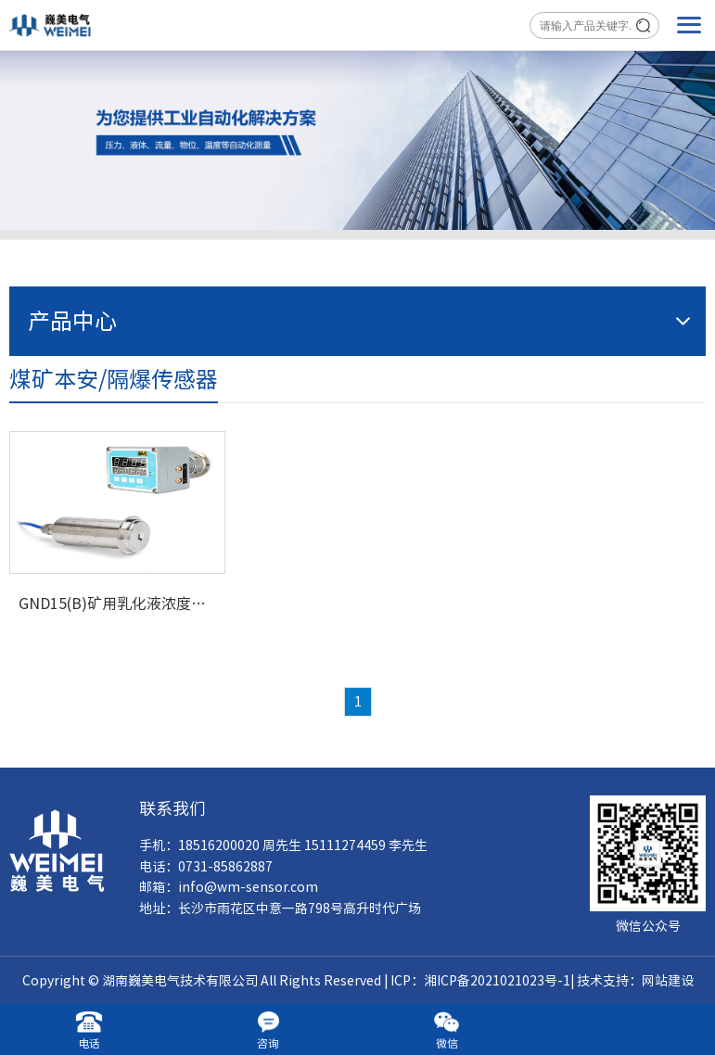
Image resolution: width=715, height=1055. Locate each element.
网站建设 (668, 980)
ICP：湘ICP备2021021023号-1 (480, 980)
